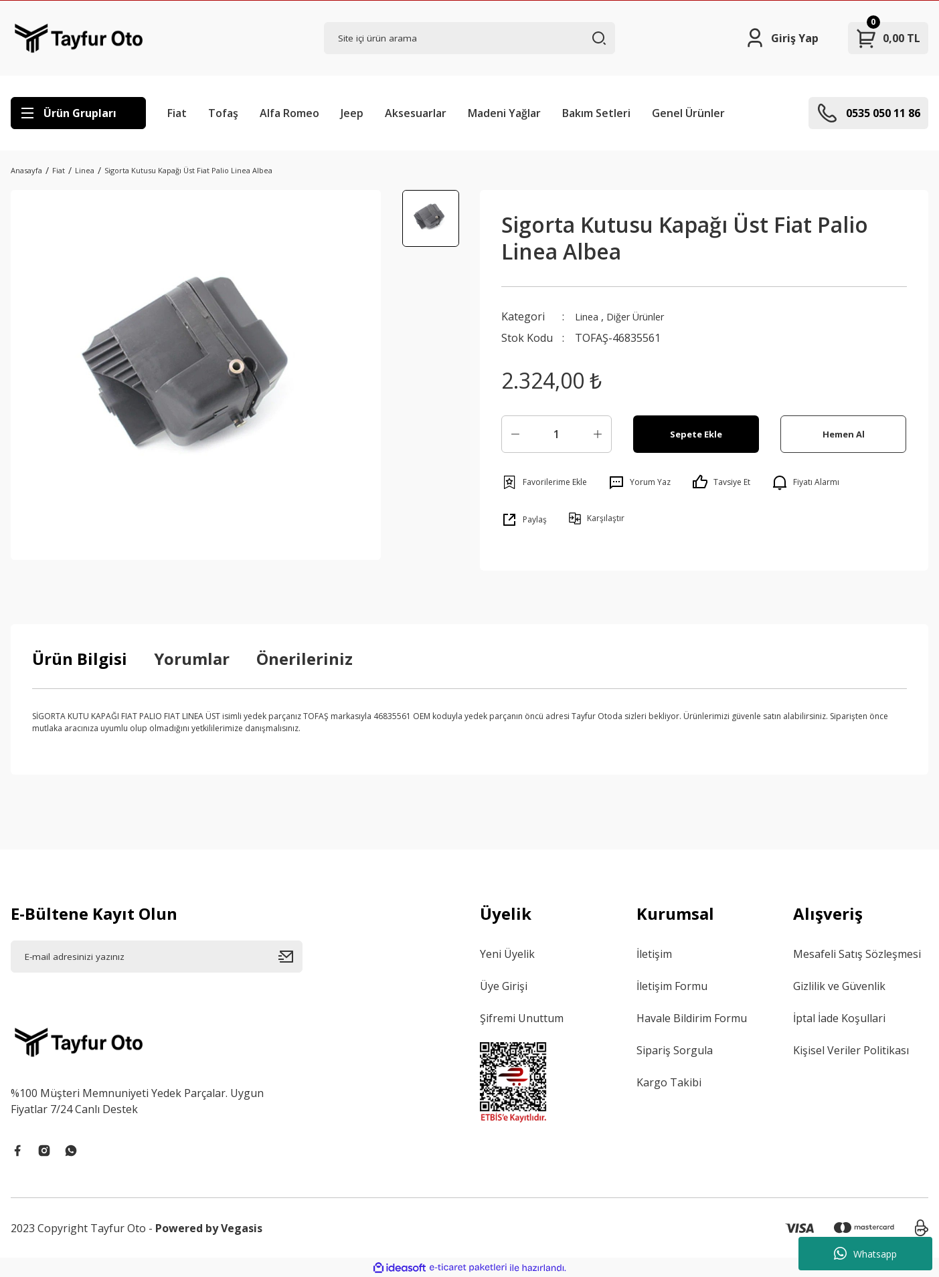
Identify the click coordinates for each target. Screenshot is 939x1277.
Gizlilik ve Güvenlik (839, 986)
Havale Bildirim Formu (691, 1018)
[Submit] (290, 957)
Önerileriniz (304, 659)
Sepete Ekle (696, 433)
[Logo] (79, 38)
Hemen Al (844, 433)
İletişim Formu (671, 986)
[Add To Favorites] (544, 482)
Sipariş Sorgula (674, 1050)
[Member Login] (781, 38)
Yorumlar (192, 659)
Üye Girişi (503, 986)
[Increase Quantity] (597, 434)
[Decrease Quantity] (515, 434)
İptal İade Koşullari (839, 1018)
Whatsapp (865, 1253)
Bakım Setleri (596, 113)
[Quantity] (556, 434)
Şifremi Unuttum (522, 1018)
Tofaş (223, 113)
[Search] (470, 38)
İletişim (654, 954)
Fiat (177, 113)
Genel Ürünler (688, 113)
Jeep (352, 113)
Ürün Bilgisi (79, 659)
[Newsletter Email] (157, 957)
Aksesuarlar (415, 113)
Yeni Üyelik (507, 954)
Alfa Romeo (289, 113)
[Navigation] (78, 113)
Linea (588, 316)
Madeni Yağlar (504, 113)
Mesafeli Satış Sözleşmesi (857, 954)
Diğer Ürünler (645, 316)
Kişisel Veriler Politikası (851, 1050)
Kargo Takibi (668, 1082)
